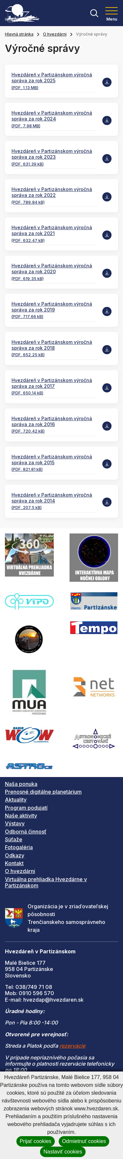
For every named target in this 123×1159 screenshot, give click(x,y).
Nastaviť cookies (62, 1151)
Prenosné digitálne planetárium (43, 791)
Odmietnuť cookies (84, 1141)
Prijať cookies (35, 1141)
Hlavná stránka (19, 34)
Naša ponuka (21, 784)
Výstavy (15, 823)
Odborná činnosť (25, 831)
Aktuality (16, 799)
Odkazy (14, 855)
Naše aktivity (21, 815)
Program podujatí (26, 807)
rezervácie (72, 1045)
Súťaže (13, 839)
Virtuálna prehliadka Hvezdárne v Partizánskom (46, 882)
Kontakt (14, 863)
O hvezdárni (55, 34)
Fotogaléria (19, 847)
